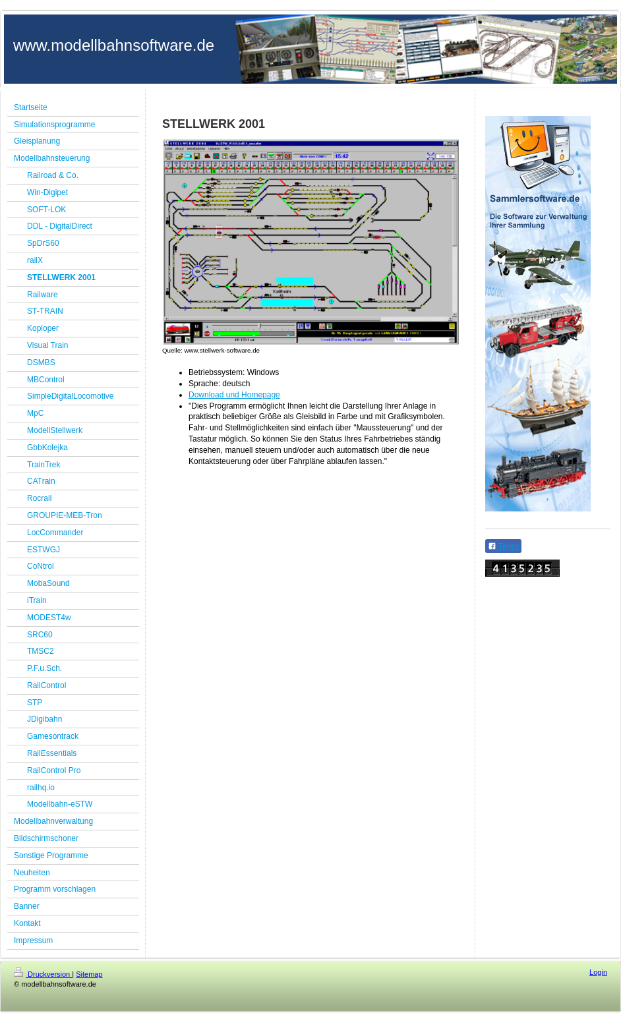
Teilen (503, 546)
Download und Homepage (234, 394)
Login (598, 972)
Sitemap (89, 974)
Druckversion (43, 974)
